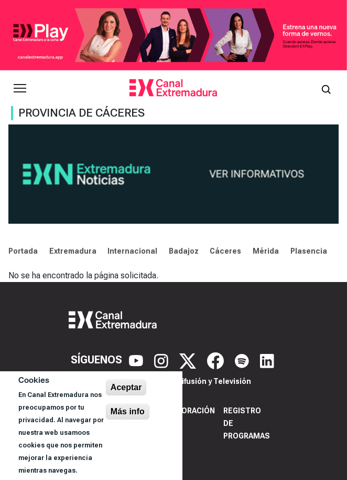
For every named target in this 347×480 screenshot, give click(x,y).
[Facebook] (216, 359)
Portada (23, 251)
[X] (189, 359)
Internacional (132, 251)
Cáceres (225, 251)
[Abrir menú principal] (19, 88)
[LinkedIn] (267, 359)
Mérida (266, 251)
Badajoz (184, 251)
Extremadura (72, 251)
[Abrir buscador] (326, 88)
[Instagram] (162, 359)
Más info (128, 411)
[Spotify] (243, 359)
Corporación (188, 410)
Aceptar (126, 387)
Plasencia (308, 251)
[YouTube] (137, 359)
